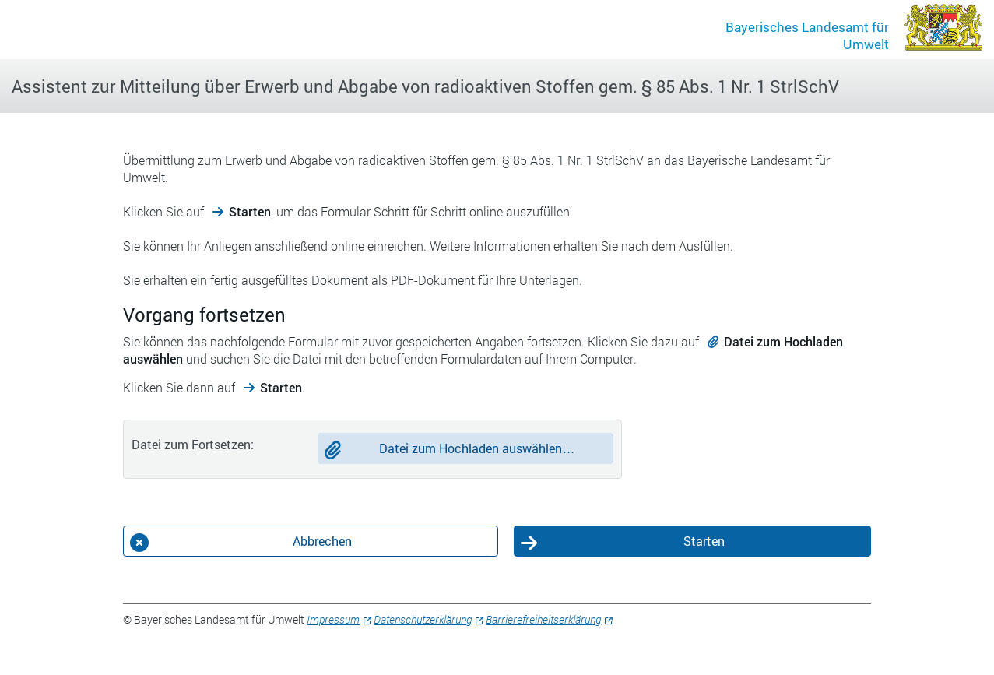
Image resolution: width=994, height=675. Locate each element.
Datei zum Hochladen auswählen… (476, 448)
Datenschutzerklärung (423, 619)
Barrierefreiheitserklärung (543, 619)
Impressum (333, 619)
